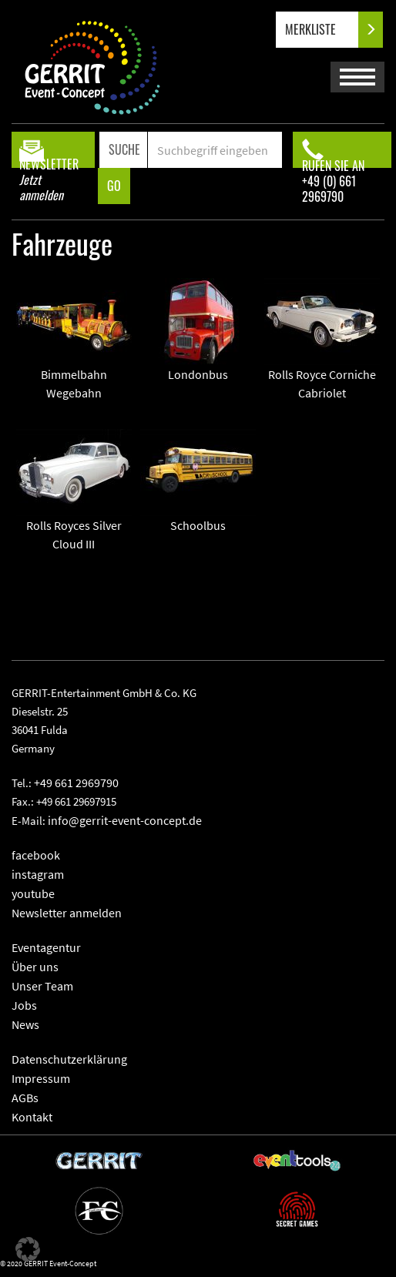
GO (114, 185)
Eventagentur (46, 947)
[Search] (214, 150)
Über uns (35, 966)
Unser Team (42, 986)
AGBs (25, 1097)
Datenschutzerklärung (69, 1059)
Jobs (24, 1005)
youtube (33, 893)
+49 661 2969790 (76, 782)
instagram (38, 874)
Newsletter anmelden (67, 912)
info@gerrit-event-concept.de (125, 820)
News (25, 1024)
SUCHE (124, 149)
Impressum (41, 1078)
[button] (27, 1249)
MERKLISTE (323, 30)
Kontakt (32, 1116)
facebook (36, 855)
